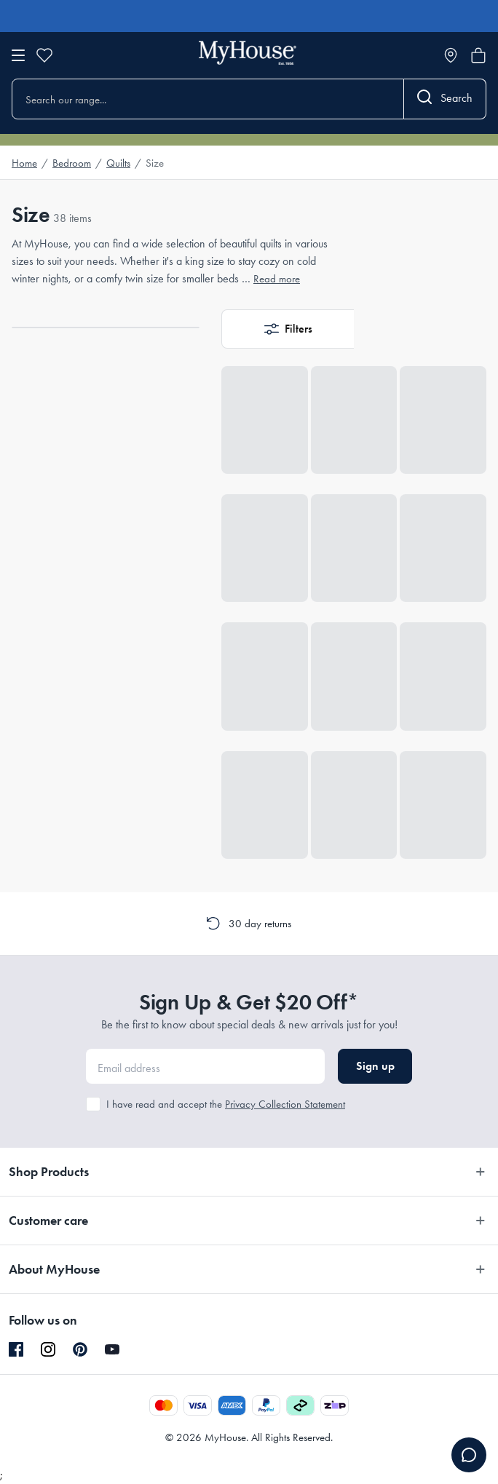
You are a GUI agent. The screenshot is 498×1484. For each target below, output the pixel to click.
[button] (287, 329)
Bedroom (71, 163)
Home (24, 163)
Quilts (118, 163)
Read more (276, 278)
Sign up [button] (375, 1066)
